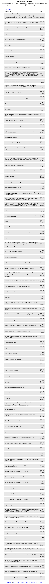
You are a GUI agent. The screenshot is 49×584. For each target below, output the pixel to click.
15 (24, 582)
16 (26, 582)
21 (32, 582)
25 (37, 582)
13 (22, 582)
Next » (40, 582)
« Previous (9, 582)
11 (19, 582)
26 (38, 582)
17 (27, 582)
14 (23, 582)
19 (29, 582)
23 (34, 582)
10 (18, 582)
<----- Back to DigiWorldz (8, 9)
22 (33, 582)
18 (28, 582)
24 (36, 582)
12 (21, 582)
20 (31, 582)
